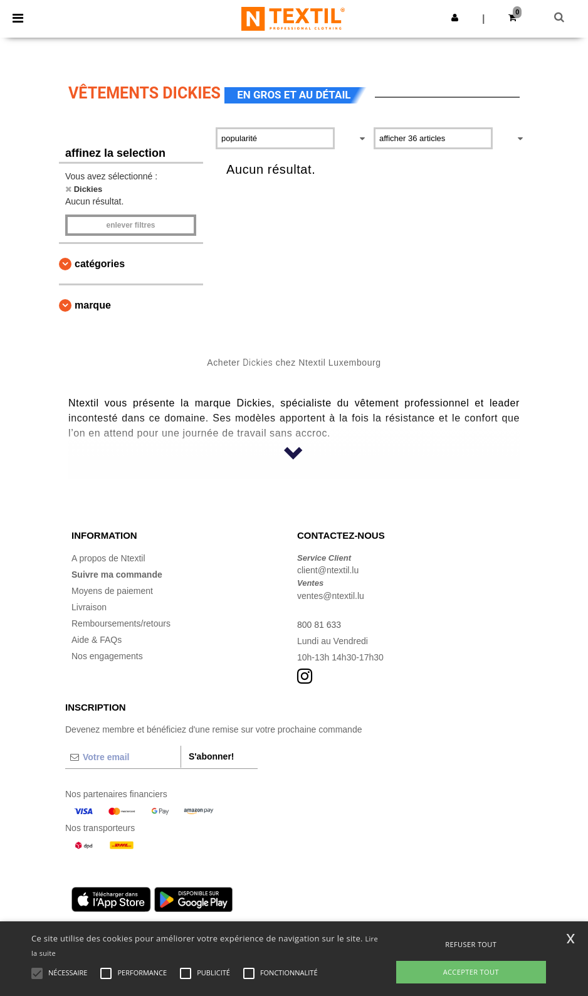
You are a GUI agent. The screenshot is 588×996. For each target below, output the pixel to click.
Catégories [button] (100, 263)
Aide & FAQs (96, 640)
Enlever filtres (130, 225)
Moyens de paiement (112, 591)
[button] (454, 18)
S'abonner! (211, 756)
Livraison (89, 607)
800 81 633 (319, 625)
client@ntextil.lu (328, 570)
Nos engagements (107, 656)
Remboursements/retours (121, 623)
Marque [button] (93, 305)
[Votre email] (123, 757)
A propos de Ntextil (108, 558)
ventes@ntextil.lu (330, 596)
